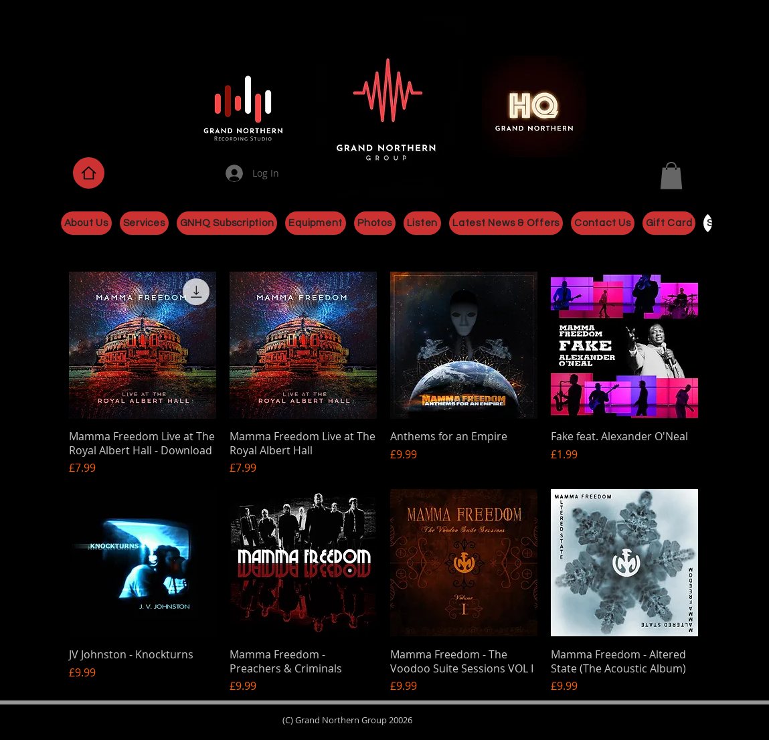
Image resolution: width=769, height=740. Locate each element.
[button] (671, 175)
